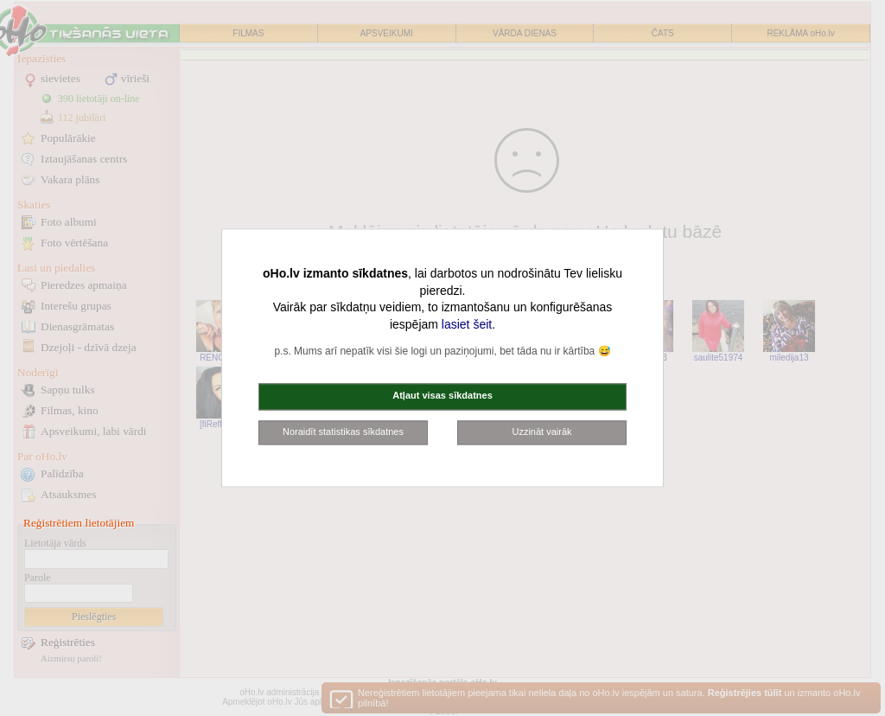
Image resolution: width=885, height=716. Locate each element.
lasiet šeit (467, 324)
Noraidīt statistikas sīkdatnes (343, 431)
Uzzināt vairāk (541, 431)
